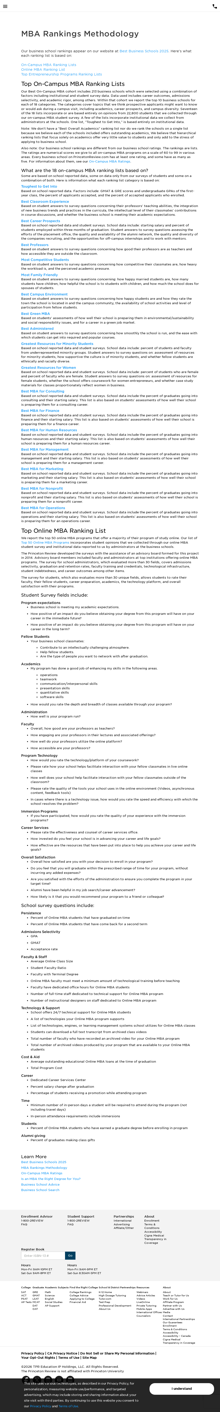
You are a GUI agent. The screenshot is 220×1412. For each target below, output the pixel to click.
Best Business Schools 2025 (144, 51)
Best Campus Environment (44, 294)
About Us (104, 1308)
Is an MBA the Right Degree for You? (50, 1179)
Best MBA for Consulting (42, 391)
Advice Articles (145, 1295)
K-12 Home (105, 1292)
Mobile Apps (144, 1308)
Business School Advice (40, 1184)
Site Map (89, 1357)
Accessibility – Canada (177, 1335)
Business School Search (40, 1190)
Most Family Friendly (39, 275)
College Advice (79, 1295)
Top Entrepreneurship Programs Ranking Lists (61, 74)
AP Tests (26, 1302)
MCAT (36, 1302)
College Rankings (80, 1292)
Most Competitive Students (45, 260)
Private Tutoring (146, 1305)
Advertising (122, 1224)
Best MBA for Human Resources (49, 430)
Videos (140, 1298)
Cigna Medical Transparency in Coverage (155, 1239)
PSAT (24, 1298)
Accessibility (153, 1231)
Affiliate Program (173, 1302)
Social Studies (53, 1302)
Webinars (142, 1292)
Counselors (143, 1315)
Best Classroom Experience (45, 201)
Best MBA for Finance (40, 411)
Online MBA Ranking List (43, 69)
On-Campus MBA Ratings (109, 161)
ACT (24, 1295)
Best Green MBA (35, 314)
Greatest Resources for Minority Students (57, 344)
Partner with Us (172, 1305)
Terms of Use (68, 1406)
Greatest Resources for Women (48, 367)
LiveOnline (143, 1302)
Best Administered (37, 328)
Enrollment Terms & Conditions (151, 1224)
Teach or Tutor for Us (176, 1295)
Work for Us (170, 1298)
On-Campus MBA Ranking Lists (48, 65)
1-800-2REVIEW (32, 1220)
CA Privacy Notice (62, 1353)
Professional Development (115, 1305)
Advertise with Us (173, 1308)
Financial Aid (78, 1302)
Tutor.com (105, 1298)
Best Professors (34, 245)
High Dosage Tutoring (112, 1295)
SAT (23, 1292)
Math (48, 1292)
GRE (35, 1292)
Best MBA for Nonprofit (42, 488)
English (49, 1298)
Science (50, 1295)
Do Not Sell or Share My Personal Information (117, 1353)
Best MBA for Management (45, 449)
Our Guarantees (172, 1322)
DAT (35, 1305)
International (122, 1220)
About (167, 1292)
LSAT (36, 1298)
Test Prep (104, 1302)
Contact (168, 1315)
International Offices (149, 1312)
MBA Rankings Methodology (44, 1168)
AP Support (52, 1305)
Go (70, 1255)
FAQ (24, 1224)
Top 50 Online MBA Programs (45, 542)
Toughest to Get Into (39, 186)
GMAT (36, 1295)
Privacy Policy (40, 1406)
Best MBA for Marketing (42, 469)
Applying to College (82, 1298)
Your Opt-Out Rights (38, 1357)
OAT (35, 1308)
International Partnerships (179, 1319)
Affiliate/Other (124, 1228)
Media (166, 1312)
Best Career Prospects (40, 221)
